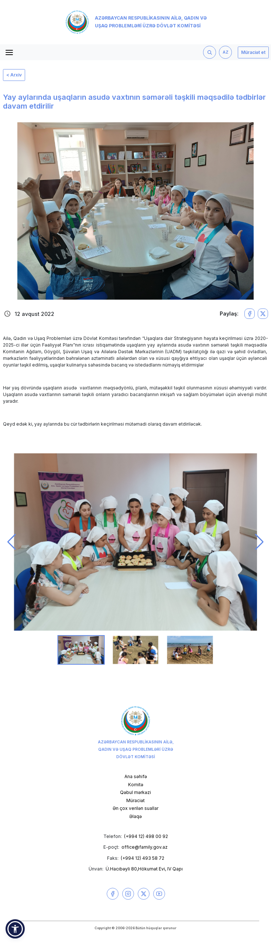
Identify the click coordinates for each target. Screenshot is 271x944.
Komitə (135, 784)
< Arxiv (14, 75)
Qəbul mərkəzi (135, 792)
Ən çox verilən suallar (135, 808)
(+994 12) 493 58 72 (142, 858)
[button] (12, 542)
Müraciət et (253, 52)
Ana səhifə (135, 776)
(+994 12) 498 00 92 (146, 836)
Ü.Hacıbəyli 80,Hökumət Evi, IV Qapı (144, 869)
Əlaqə (135, 816)
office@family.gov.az (144, 847)
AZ (226, 52)
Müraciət (135, 800)
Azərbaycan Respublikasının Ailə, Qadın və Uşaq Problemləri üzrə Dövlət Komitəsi (136, 22)
